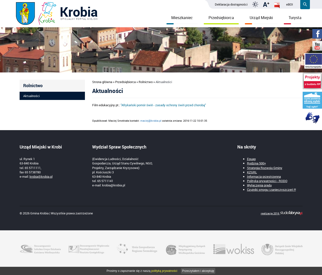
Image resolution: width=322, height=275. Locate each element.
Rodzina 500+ (256, 163)
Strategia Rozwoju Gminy (264, 168)
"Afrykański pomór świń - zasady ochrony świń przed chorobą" (163, 105)
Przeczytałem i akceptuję (198, 271)
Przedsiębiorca (221, 19)
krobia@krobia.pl (41, 176)
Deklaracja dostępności (231, 4)
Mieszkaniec (179, 19)
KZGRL (252, 172)
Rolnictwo (146, 82)
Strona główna (102, 82)
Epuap (251, 159)
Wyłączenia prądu (259, 185)
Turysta (292, 19)
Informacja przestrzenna (264, 176)
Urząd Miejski (259, 19)
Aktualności (31, 96)
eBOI (289, 4)
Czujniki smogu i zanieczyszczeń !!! (271, 189)
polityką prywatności (164, 271)
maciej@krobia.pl (150, 120)
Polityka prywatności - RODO (267, 181)
